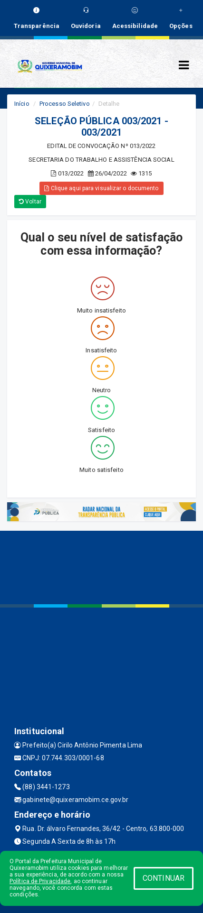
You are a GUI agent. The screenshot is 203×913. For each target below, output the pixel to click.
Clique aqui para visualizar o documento (101, 188)
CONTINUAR (163, 878)
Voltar (30, 201)
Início (21, 103)
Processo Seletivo (64, 103)
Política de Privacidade (40, 881)
